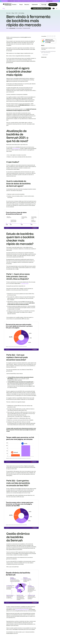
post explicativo (16, 148)
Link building (21, 13)
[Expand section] (40, 51)
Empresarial (35, 4)
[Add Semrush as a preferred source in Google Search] (48, 41)
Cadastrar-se (53, 4)
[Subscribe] (41, 8)
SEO (16, 13)
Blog (4, 8)
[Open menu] (56, 8)
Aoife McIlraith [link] (12, 28)
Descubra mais (49, 1)
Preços (21, 4)
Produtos (14, 4)
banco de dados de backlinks (22, 609)
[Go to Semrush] (7, 5)
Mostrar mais (43, 57)
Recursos (26, 4)
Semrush (8, 13)
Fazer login (43, 4)
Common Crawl (24, 283)
